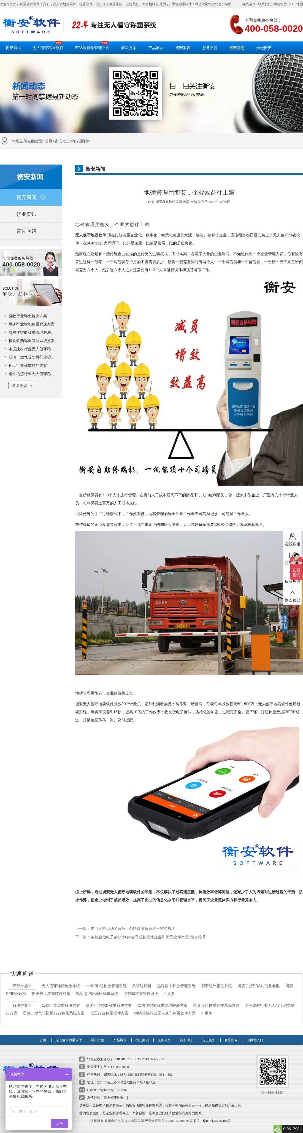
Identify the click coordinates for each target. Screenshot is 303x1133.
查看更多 (22, 385)
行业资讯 (31, 214)
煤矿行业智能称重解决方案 (32, 324)
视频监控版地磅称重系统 (97, 988)
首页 (49, 141)
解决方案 (129, 47)
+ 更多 (169, 988)
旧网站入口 (255, 1032)
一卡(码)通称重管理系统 (106, 980)
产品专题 (22, 980)
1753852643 (140, 1054)
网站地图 (280, 4)
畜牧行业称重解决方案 (28, 316)
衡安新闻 (80, 141)
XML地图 (296, 4)
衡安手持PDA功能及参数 (258, 980)
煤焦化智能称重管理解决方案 (34, 332)
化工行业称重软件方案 (28, 365)
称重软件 (168, 202)
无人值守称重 (113, 1092)
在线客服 (292, 538)
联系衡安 (231, 1032)
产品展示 (156, 47)
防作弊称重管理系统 (141, 988)
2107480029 (123, 1054)
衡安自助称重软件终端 (51, 988)
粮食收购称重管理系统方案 (32, 340)
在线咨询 (249, 4)
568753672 (157, 1054)
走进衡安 (264, 47)
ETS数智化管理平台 (92, 45)
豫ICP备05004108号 (217, 1116)
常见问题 (31, 231)
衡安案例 (183, 47)
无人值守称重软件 (48, 45)
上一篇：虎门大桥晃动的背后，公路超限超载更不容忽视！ (125, 929)
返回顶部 (292, 594)
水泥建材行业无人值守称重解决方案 (39, 349)
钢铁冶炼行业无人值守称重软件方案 (39, 374)
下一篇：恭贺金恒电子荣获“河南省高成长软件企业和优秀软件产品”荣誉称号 (140, 937)
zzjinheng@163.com (113, 1085)
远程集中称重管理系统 (176, 980)
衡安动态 (237, 47)
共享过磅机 (142, 980)
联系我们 (264, 4)
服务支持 (210, 47)
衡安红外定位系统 (216, 980)
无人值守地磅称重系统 (61, 980)
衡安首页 (13, 47)
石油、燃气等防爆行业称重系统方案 (39, 357)
